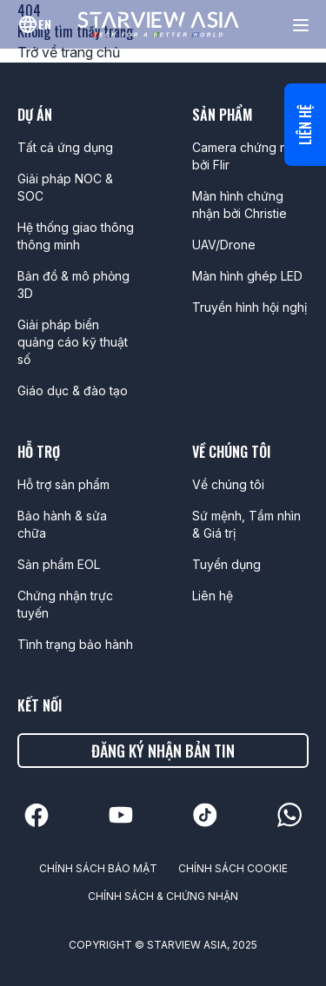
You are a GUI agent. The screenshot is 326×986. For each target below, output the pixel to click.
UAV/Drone (224, 244)
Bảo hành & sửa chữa (62, 524)
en (44, 24)
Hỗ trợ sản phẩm (63, 484)
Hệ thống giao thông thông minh (75, 236)
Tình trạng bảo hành (75, 644)
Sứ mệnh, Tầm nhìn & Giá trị (246, 524)
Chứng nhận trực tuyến (65, 604)
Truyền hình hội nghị (249, 307)
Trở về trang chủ (68, 52)
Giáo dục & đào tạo (72, 390)
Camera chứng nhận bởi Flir (250, 156)
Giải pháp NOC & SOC (65, 187)
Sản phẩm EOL (58, 564)
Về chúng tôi (228, 484)
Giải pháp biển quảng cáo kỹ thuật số (72, 342)
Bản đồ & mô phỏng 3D (73, 284)
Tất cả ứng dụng (65, 147)
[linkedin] (36, 815)
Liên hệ (305, 124)
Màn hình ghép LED (247, 275)
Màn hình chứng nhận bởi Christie (239, 205)
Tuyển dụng (226, 564)
